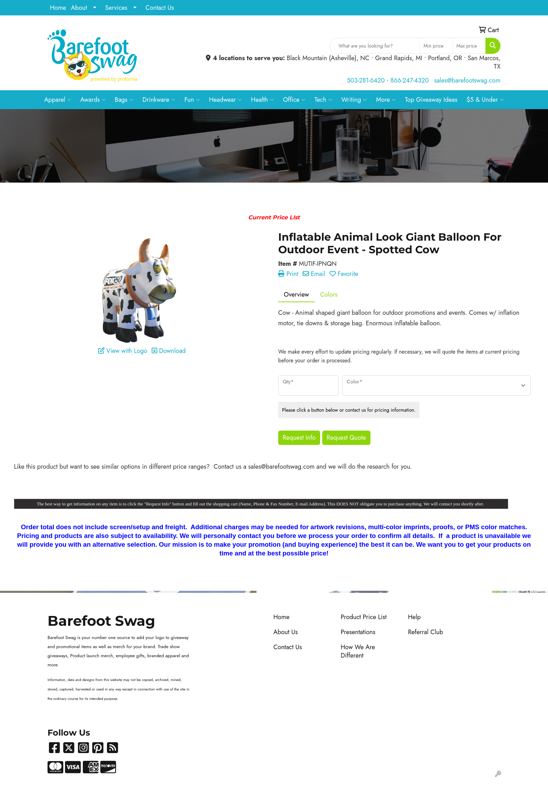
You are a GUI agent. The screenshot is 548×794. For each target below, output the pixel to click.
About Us (285, 632)
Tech (323, 99)
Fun (192, 99)
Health (262, 99)
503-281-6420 (365, 80)
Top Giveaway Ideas (431, 99)
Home (58, 7)
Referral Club (425, 632)
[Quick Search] (375, 46)
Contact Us (159, 7)
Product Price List (364, 617)
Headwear (225, 99)
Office (294, 99)
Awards (93, 99)
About (79, 7)
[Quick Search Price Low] (436, 46)
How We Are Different (358, 651)
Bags (124, 99)
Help (414, 617)
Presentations (358, 632)
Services (116, 7)
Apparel (57, 99)
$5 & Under (485, 99)
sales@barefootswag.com (467, 80)
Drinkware (159, 99)
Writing (354, 99)
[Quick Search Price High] (469, 46)
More (386, 99)
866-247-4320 (409, 80)
